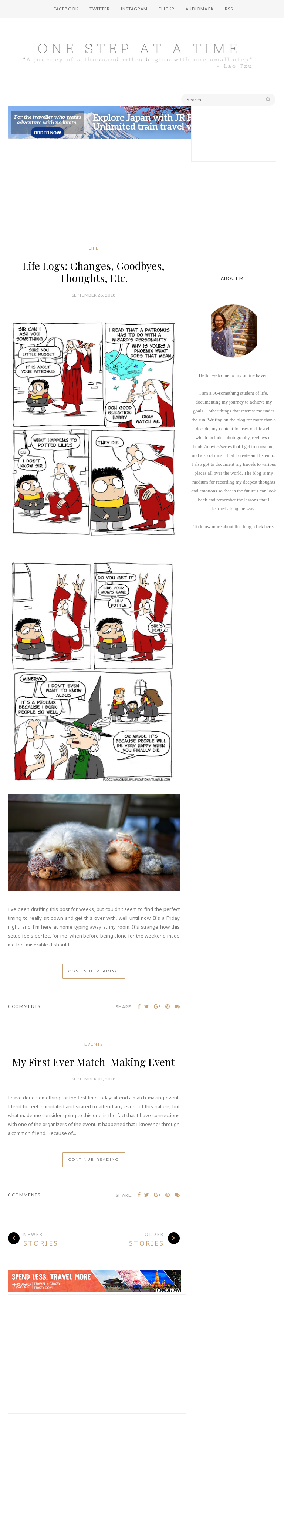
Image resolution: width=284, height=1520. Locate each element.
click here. (264, 526)
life (94, 248)
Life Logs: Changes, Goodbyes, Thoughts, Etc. (94, 272)
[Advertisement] (94, 193)
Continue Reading (93, 971)
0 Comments (24, 1006)
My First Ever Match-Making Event (93, 1062)
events (93, 1044)
